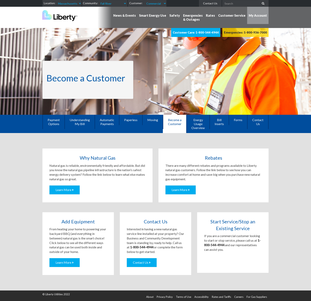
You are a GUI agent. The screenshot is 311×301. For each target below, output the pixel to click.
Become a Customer (174, 122)
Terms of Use (183, 296)
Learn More (63, 190)
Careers (238, 296)
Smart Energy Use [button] (152, 15)
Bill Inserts (219, 122)
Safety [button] (174, 15)
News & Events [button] (124, 15)
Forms (238, 120)
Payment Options (54, 122)
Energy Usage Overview (198, 124)
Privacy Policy (165, 296)
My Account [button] (258, 15)
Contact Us (210, 3)
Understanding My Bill (80, 122)
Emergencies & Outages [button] (193, 17)
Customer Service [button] (232, 15)
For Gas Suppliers (257, 296)
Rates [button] (210, 15)
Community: (90, 3)
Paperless (130, 120)
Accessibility (201, 296)
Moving (152, 120)
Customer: (136, 3)
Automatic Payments (107, 122)
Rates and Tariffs (221, 296)
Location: (49, 3)
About (150, 296)
